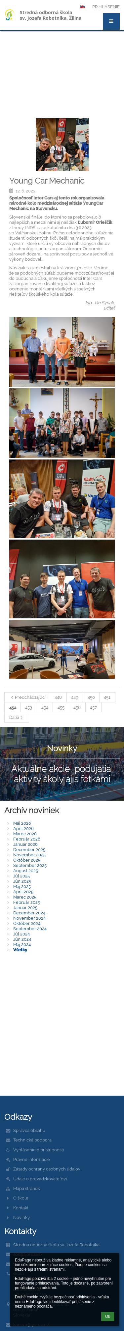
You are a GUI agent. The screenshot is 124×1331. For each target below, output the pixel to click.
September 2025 (30, 865)
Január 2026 (25, 844)
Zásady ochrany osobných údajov (46, 1168)
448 (58, 697)
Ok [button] (107, 1316)
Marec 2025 (24, 897)
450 (91, 697)
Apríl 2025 (23, 891)
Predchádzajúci (27, 697)
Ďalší (16, 717)
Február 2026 (26, 839)
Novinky (21, 1217)
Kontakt (20, 1207)
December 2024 (29, 912)
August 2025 (25, 870)
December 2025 (29, 849)
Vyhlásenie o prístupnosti (38, 1149)
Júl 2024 (21, 933)
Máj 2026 (22, 823)
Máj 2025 (22, 886)
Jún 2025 (22, 881)
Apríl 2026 (23, 828)
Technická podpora (32, 1139)
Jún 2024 (22, 939)
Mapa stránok (26, 1188)
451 (107, 697)
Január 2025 (25, 907)
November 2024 (29, 918)
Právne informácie (31, 1159)
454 (44, 707)
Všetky (20, 949)
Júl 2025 (21, 875)
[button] (111, 21)
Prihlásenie (106, 6)
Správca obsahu (29, 1130)
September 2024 (30, 928)
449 (74, 697)
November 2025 (29, 854)
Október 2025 (26, 860)
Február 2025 (26, 902)
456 (77, 707)
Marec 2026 (25, 833)
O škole (20, 1197)
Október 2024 (26, 923)
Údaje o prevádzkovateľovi (40, 1178)
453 (28, 707)
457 (93, 707)
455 (61, 707)
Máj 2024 (22, 944)
